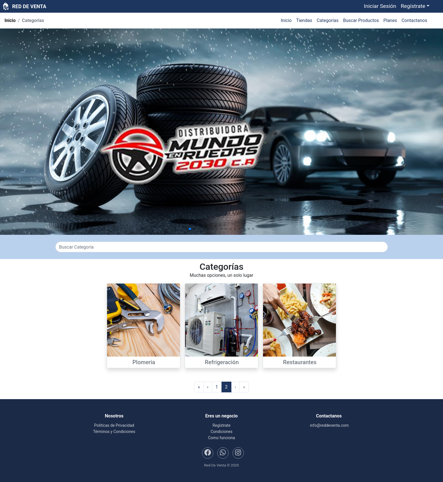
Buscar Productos (361, 20)
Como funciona (221, 437)
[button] (415, 6)
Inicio (10, 20)
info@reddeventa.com (329, 425)
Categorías (327, 20)
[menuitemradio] (217, 387)
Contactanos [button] (414, 20)
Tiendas (304, 20)
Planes (390, 20)
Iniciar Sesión (380, 6)
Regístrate (221, 425)
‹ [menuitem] (208, 387)
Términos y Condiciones (114, 431)
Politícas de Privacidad (114, 425)
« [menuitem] (199, 387)
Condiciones (221, 431)
